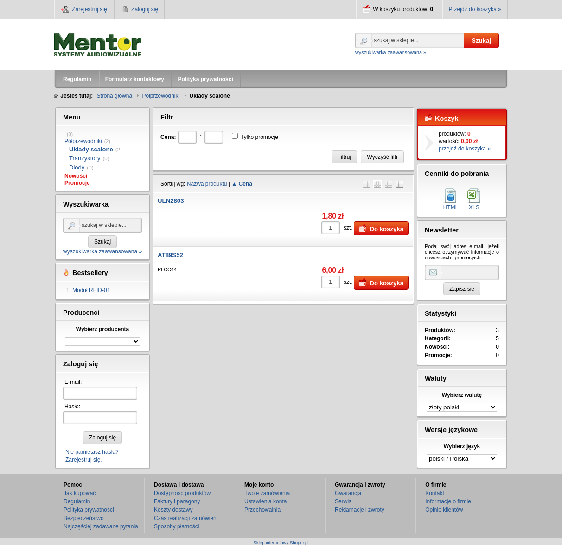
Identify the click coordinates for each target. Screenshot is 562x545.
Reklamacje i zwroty (359, 510)
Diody (76, 167)
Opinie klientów (444, 510)
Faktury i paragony (177, 501)
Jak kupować (80, 493)
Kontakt (434, 493)
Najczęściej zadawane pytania (101, 526)
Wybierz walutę (462, 395)
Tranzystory (84, 158)
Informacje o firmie (448, 501)
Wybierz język (462, 446)
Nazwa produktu (207, 184)
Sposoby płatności (176, 526)
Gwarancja (348, 493)
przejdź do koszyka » (465, 148)
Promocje (77, 183)
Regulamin (77, 501)
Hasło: (72, 406)
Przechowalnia (262, 510)
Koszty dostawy (173, 510)
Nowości (75, 176)
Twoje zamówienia (267, 493)
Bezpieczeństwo (84, 518)
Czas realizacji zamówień (185, 518)
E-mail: (73, 382)
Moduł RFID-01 (91, 290)
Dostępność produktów (182, 493)
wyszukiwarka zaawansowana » (390, 52)
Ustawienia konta (265, 501)
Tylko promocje (259, 137)
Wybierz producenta (102, 329)
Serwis (343, 501)
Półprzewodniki (83, 141)
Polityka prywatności (89, 510)
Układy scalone (91, 149)
